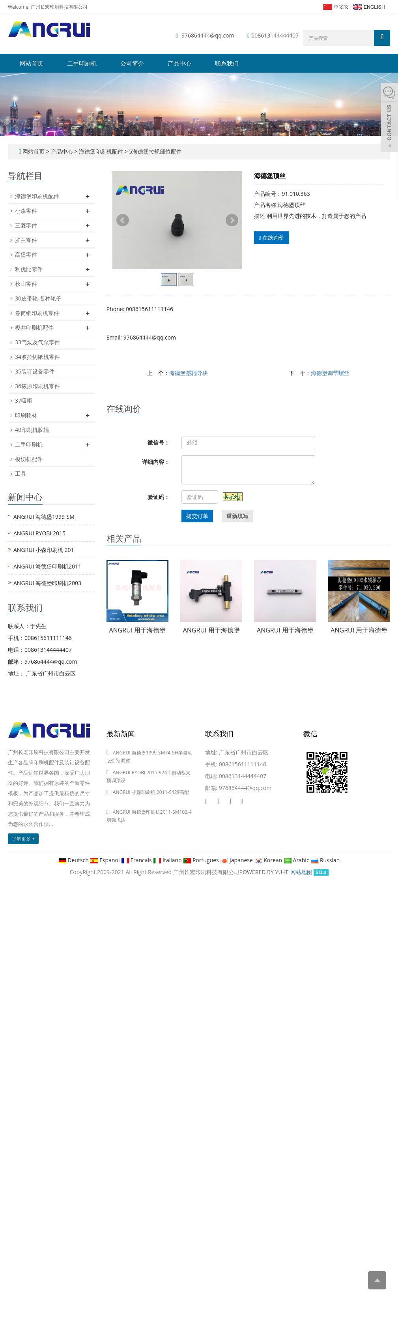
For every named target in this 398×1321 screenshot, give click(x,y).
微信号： (159, 442)
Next (232, 220)
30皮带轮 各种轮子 (38, 298)
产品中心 (179, 63)
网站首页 (31, 63)
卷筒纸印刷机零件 (37, 313)
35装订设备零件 (34, 371)
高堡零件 (26, 254)
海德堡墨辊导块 (188, 373)
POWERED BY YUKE (264, 872)
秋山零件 (26, 283)
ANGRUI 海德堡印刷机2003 (47, 583)
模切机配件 (29, 459)
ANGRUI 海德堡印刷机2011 (47, 566)
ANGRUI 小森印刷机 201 (43, 550)
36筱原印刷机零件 (37, 386)
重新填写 (237, 516)
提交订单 (197, 516)
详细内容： (156, 461)
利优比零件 (29, 269)
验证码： (159, 497)
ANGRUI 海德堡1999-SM (44, 516)
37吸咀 (23, 400)
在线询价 (271, 237)
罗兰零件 (26, 240)
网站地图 (301, 872)
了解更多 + (23, 838)
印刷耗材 (26, 415)
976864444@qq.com (207, 35)
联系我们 (227, 63)
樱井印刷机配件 (34, 327)
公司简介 (132, 63)
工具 (20, 473)
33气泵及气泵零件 (37, 342)
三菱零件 (26, 225)
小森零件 (26, 210)
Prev (122, 220)
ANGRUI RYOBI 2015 (39, 533)
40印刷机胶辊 (32, 429)
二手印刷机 (82, 63)
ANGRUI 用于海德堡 (137, 630)
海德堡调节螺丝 (330, 373)
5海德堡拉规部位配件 (155, 151)
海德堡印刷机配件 (100, 151)
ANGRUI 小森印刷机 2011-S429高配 (151, 792)
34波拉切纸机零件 (37, 356)
